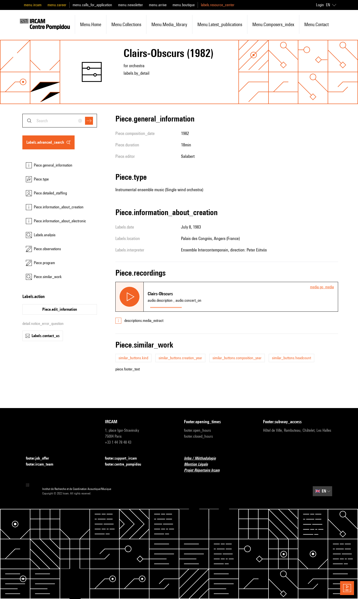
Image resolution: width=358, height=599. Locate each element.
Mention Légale (199, 464)
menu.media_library (169, 24)
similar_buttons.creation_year (180, 358)
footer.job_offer (40, 458)
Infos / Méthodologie (203, 458)
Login (320, 4)
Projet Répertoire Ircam (204, 470)
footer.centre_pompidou (126, 464)
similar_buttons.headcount (291, 358)
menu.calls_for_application (92, 4)
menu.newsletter (130, 4)
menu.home (90, 24)
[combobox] (59, 120)
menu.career (56, 4)
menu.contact (316, 24)
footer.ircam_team (42, 464)
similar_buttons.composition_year (237, 358)
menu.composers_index (273, 24)
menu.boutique (184, 4)
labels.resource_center (217, 4)
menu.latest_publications (219, 24)
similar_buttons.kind (133, 358)
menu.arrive (158, 4)
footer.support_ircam (124, 458)
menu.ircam (33, 4)
